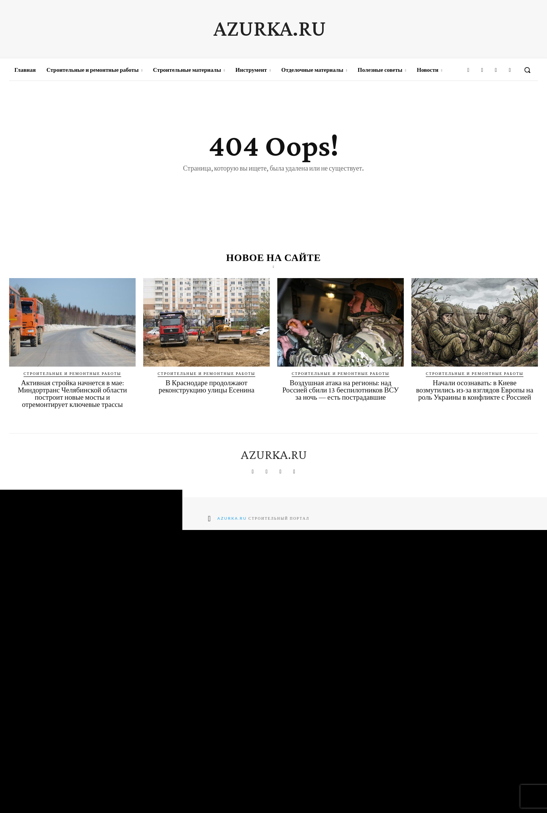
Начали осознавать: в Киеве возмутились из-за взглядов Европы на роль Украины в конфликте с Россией (474, 390)
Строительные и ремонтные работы (72, 373)
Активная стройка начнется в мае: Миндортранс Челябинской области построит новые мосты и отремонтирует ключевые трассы (72, 393)
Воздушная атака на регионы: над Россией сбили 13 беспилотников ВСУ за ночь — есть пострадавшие (340, 390)
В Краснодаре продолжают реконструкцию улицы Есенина (206, 386)
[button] (527, 70)
